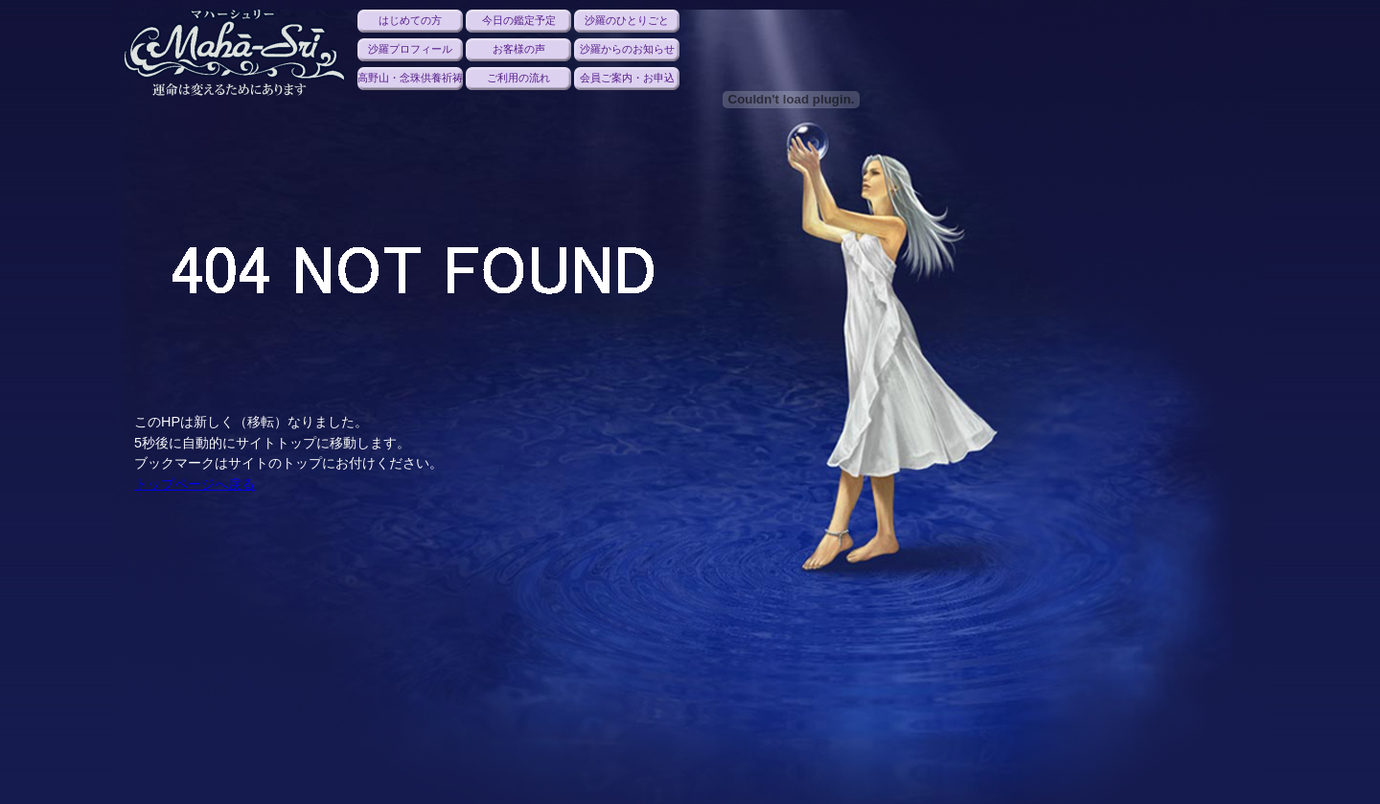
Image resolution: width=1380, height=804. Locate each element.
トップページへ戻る (194, 484)
